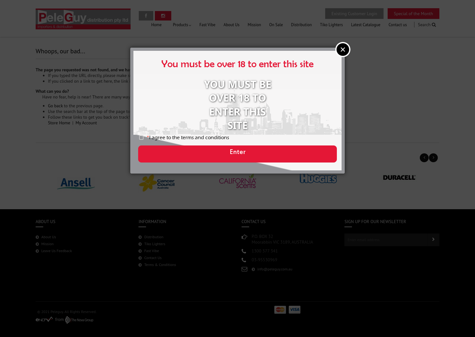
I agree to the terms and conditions (192, 140)
